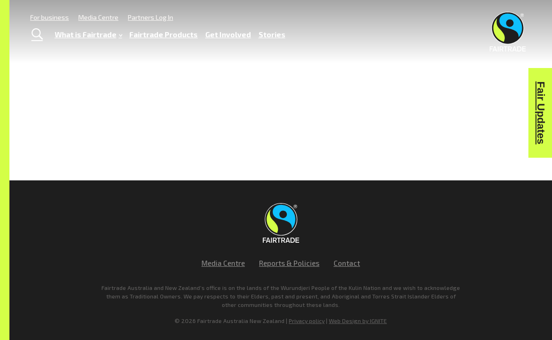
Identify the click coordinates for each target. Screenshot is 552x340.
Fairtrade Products (163, 34)
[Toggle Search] (37, 34)
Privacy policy (307, 320)
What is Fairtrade (88, 34)
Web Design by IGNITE (358, 320)
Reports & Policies (289, 263)
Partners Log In (150, 17)
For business (49, 17)
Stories (272, 34)
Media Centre (98, 17)
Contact (347, 263)
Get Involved (228, 34)
